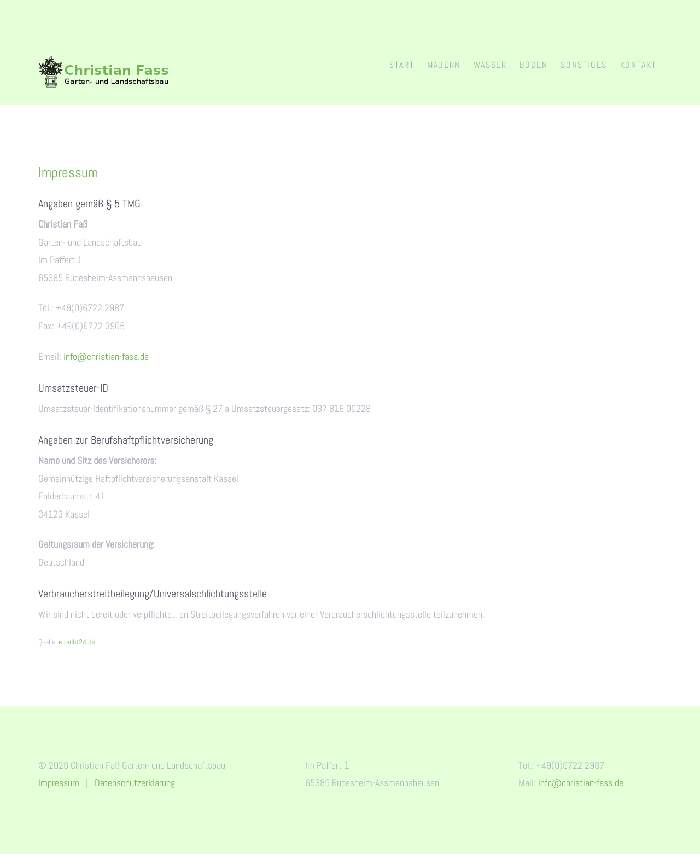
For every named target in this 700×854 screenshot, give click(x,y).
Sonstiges (583, 65)
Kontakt (638, 65)
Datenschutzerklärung (135, 782)
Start (401, 65)
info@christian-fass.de (106, 356)
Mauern (443, 65)
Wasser (490, 65)
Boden (533, 65)
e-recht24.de (77, 642)
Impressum (58, 782)
